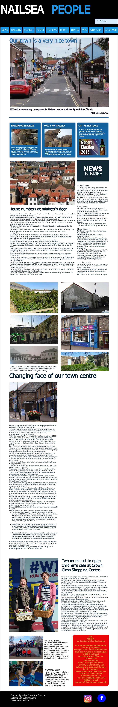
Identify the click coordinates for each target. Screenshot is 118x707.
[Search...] (106, 21)
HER (46, 153)
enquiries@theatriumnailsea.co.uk (90, 682)
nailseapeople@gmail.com (17, 548)
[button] (16, 30)
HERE (69, 154)
